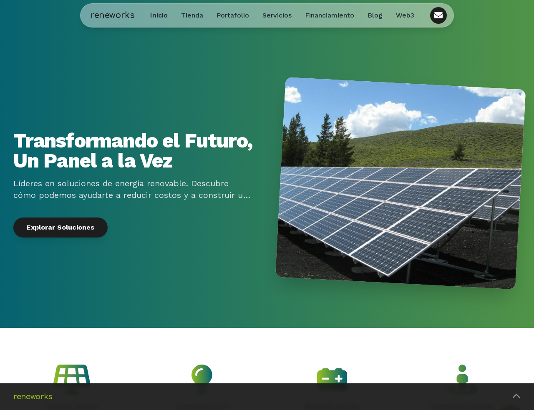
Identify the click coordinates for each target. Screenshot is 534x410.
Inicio (159, 15)
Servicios (277, 15)
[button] (267, 396)
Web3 (405, 15)
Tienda (192, 15)
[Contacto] (438, 15)
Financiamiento (329, 15)
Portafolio (233, 15)
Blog (375, 15)
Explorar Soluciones (60, 227)
